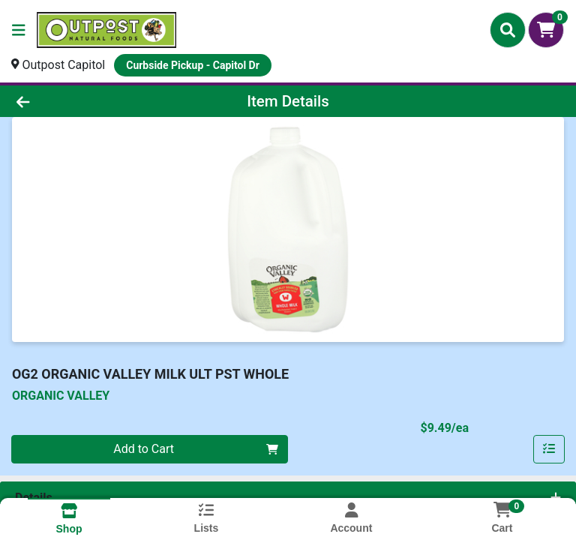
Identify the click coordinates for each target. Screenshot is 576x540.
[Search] (507, 30)
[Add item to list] (549, 449)
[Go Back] (81, 101)
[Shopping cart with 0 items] (546, 30)
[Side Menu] (19, 30)
